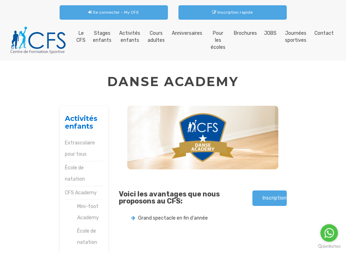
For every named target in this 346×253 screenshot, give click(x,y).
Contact (324, 33)
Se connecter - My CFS (113, 12)
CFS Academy (81, 193)
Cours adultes (156, 36)
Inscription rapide (232, 12)
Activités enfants (129, 36)
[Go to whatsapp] (329, 233)
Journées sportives (295, 36)
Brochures (245, 33)
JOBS (270, 33)
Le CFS (81, 36)
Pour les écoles (218, 40)
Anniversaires (187, 33)
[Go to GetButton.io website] (329, 246)
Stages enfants (102, 36)
